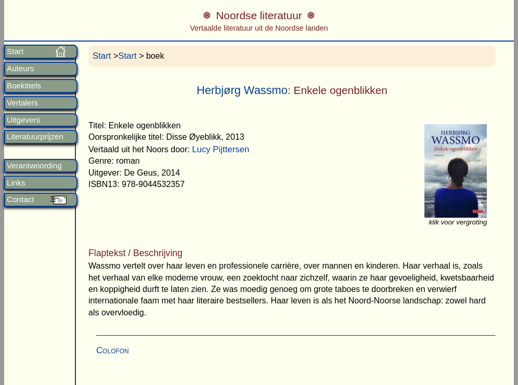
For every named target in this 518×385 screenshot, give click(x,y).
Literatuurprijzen (35, 136)
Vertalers (22, 103)
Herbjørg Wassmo (242, 90)
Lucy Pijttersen (220, 149)
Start (15, 51)
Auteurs (20, 68)
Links (16, 183)
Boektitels (24, 86)
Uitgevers (23, 120)
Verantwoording (34, 166)
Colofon (112, 350)
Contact (20, 199)
